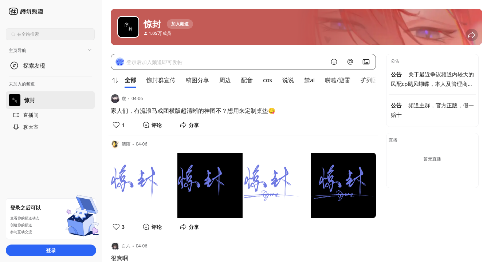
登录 (51, 250)
